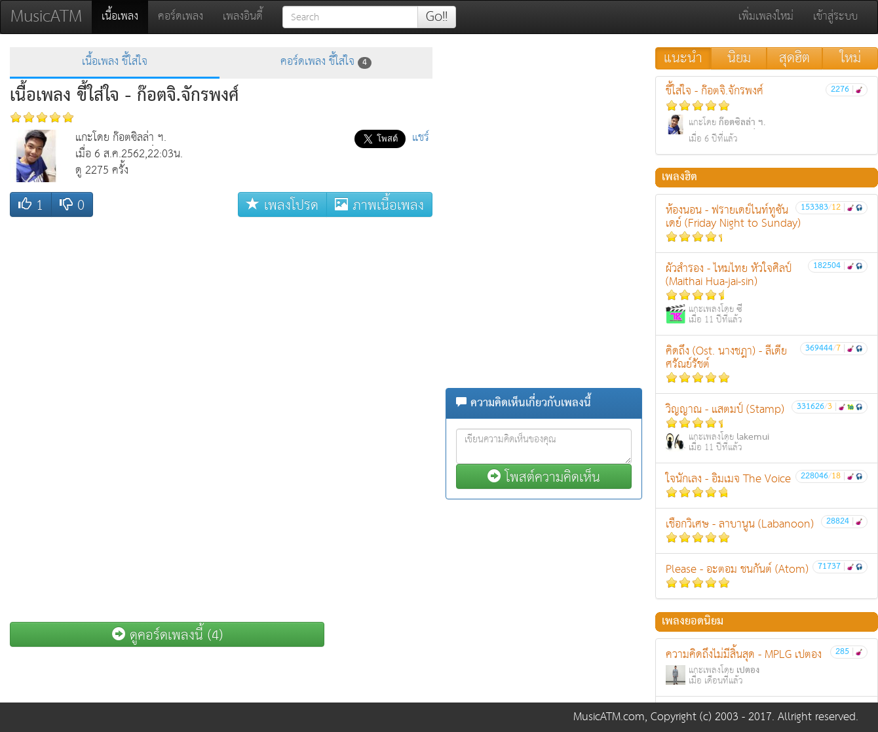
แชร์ (420, 138)
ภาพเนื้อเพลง (379, 205)
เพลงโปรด (282, 205)
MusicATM (46, 16)
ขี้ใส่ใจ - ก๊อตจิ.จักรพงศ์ (767, 114)
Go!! (437, 17)
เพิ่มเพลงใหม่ (765, 17)
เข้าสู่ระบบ (835, 17)
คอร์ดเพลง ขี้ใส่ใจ (326, 62)
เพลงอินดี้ (243, 17)
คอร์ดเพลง (180, 17)
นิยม (739, 58)
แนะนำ (683, 58)
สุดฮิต (794, 58)
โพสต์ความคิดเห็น (543, 477)
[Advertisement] (544, 129)
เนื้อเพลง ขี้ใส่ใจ (114, 62)
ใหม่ (850, 58)
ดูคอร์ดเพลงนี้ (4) (167, 635)
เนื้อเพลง (125, 16)
